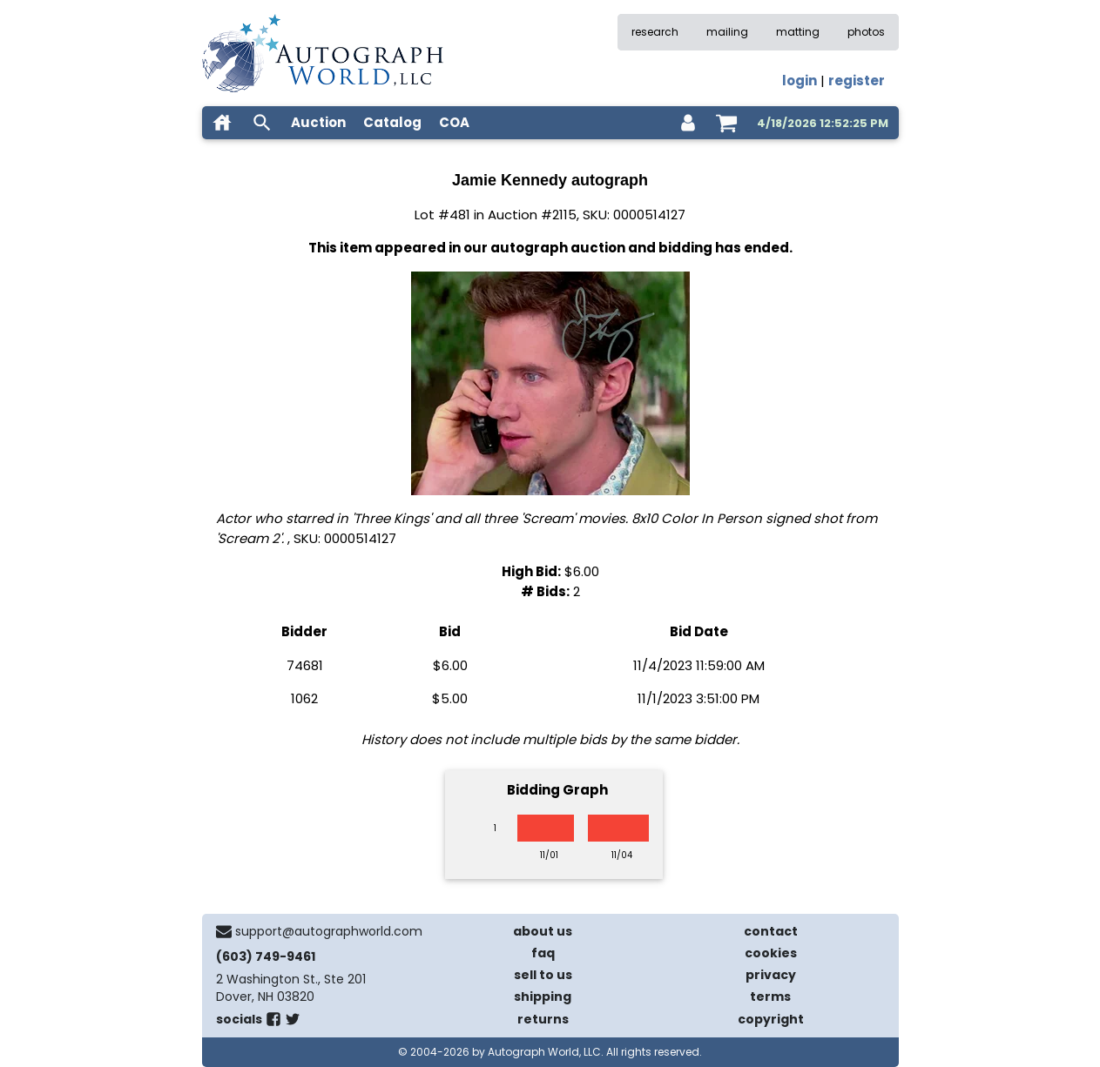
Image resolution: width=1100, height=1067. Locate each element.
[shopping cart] (726, 123)
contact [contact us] (771, 931)
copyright (771, 1019)
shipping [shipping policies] (542, 996)
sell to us (543, 974)
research (654, 31)
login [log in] (799, 80)
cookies (771, 953)
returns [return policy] (543, 1019)
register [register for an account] (856, 80)
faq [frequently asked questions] (543, 953)
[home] (222, 123)
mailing (727, 31)
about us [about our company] (542, 931)
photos (866, 31)
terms (770, 996)
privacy (771, 974)
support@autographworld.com (328, 931)
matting (798, 31)
